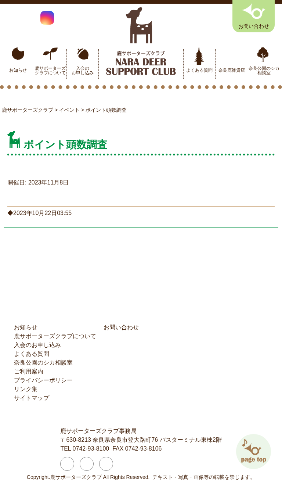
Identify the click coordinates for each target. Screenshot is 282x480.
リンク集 (25, 389)
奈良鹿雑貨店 (231, 70)
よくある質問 (199, 70)
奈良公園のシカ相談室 (264, 70)
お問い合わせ (121, 327)
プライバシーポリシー (43, 380)
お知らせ (18, 70)
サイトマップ (31, 398)
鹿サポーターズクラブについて (50, 70)
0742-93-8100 (91, 448)
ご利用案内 (28, 371)
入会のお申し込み (83, 70)
